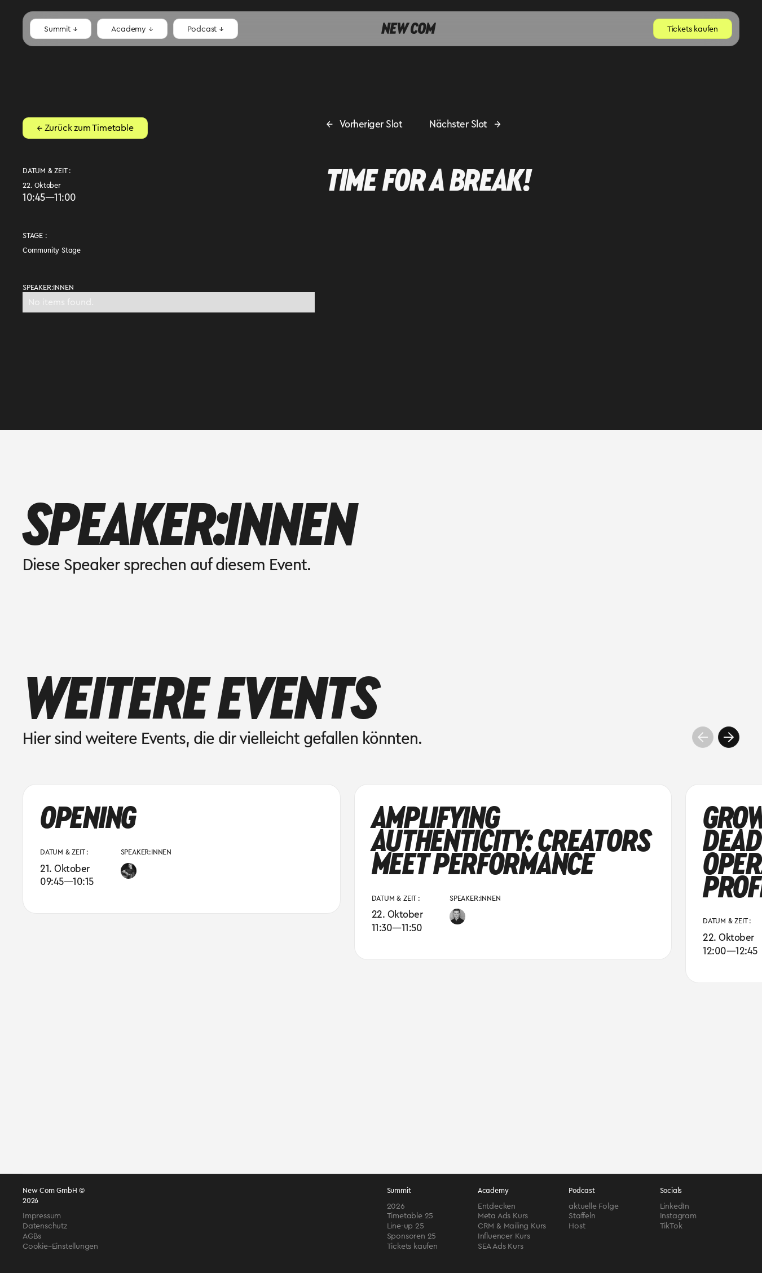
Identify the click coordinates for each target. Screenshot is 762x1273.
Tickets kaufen (412, 1246)
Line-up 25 (405, 1226)
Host (577, 1226)
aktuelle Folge (593, 1206)
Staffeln (582, 1216)
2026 (396, 1206)
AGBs (32, 1236)
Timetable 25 (410, 1216)
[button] (60, 28)
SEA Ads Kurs (500, 1246)
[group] (182, 849)
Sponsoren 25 (412, 1236)
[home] (408, 29)
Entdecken (497, 1206)
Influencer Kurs (504, 1236)
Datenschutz (45, 1226)
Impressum (42, 1216)
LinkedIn (674, 1206)
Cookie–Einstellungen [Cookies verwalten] (60, 1246)
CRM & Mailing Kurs (512, 1226)
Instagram (678, 1216)
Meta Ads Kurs (503, 1216)
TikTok (671, 1226)
